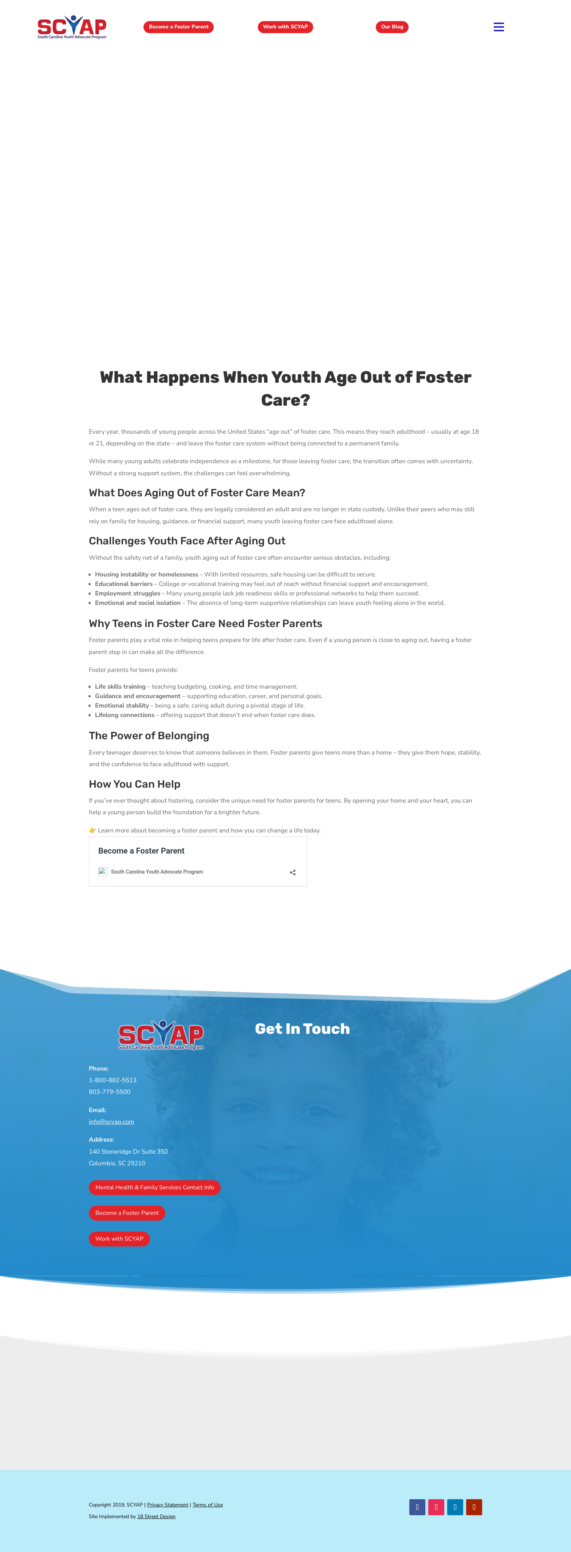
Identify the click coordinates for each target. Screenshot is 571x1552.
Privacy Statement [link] (167, 1504)
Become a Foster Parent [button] (178, 27)
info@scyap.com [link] (111, 1122)
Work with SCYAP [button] (285, 27)
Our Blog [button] (392, 27)
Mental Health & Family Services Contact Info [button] (154, 1187)
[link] (71, 39)
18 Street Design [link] (156, 1516)
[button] (417, 1507)
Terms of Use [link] (208, 1504)
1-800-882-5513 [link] (113, 1080)
